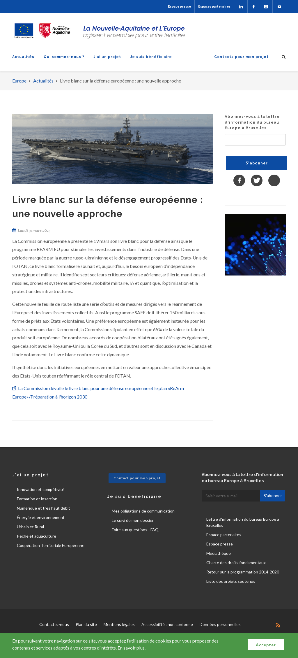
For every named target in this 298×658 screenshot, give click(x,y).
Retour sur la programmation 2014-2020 (242, 571)
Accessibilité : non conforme (167, 624)
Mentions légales (119, 624)
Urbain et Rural (30, 526)
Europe (19, 80)
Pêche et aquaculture (36, 536)
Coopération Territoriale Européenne (50, 545)
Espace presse (179, 6)
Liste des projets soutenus (230, 581)
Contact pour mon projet (137, 478)
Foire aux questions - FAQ (135, 529)
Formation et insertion (37, 498)
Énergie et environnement (41, 517)
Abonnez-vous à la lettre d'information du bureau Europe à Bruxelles (252, 122)
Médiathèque (218, 553)
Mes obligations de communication (143, 510)
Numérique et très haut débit (43, 508)
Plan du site (86, 624)
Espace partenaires (223, 534)
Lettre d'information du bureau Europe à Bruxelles (242, 522)
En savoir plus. (132, 647)
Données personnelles (220, 624)
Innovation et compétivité (40, 489)
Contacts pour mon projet (241, 57)
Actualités (23, 57)
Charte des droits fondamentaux (236, 562)
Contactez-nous (54, 624)
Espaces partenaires (214, 6)
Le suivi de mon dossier (133, 520)
